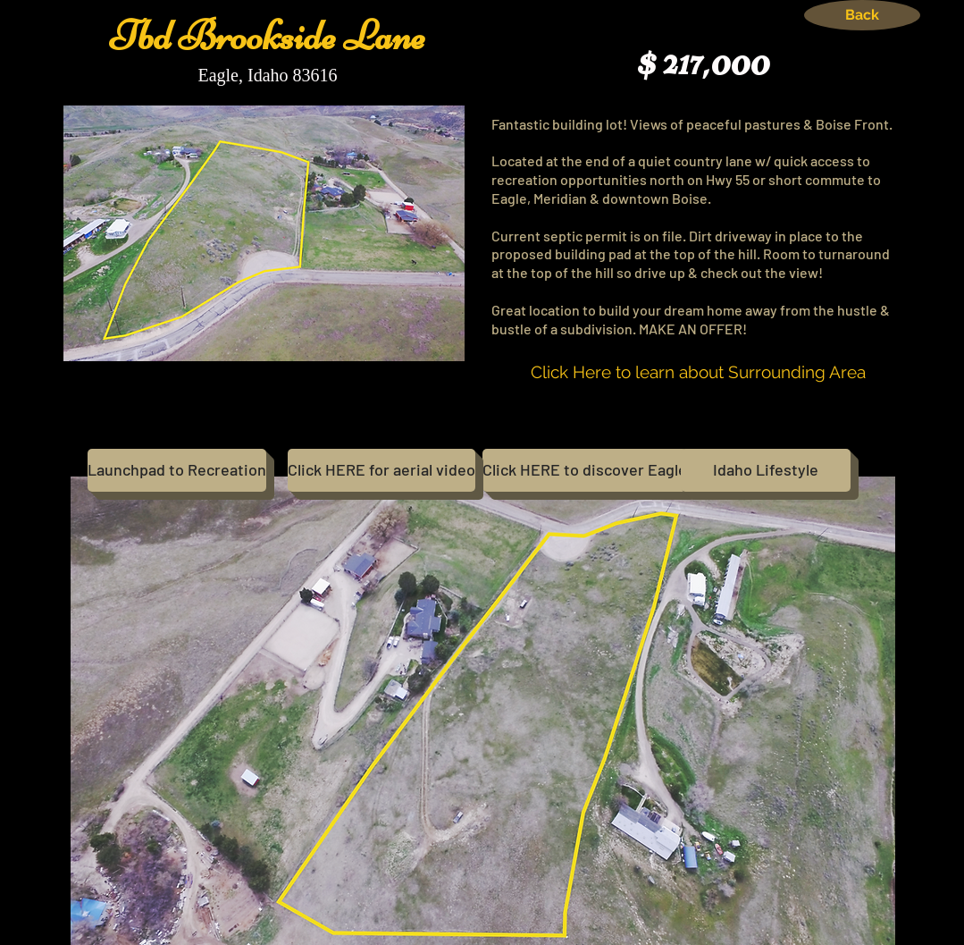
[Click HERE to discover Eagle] (584, 470)
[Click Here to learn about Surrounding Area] (698, 372)
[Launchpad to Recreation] (177, 470)
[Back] (862, 15)
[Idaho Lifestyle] (766, 470)
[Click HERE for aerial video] (381, 470)
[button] (483, 711)
